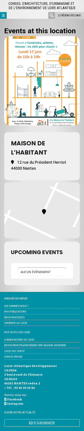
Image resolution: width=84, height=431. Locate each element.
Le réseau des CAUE (69, 15)
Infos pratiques (14, 317)
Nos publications (15, 311)
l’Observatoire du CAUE (19, 339)
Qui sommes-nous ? (16, 306)
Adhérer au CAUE (15, 322)
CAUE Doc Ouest (14, 351)
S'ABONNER (42, 423)
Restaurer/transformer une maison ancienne (35, 345)
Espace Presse (13, 356)
